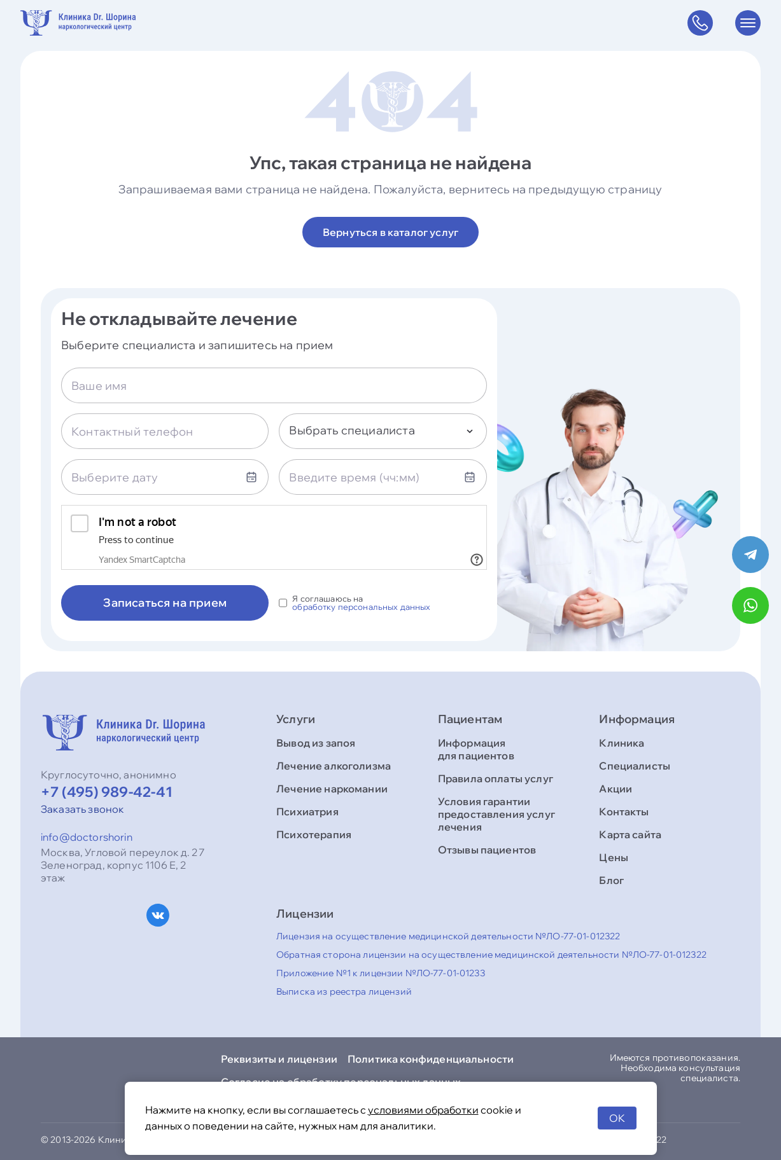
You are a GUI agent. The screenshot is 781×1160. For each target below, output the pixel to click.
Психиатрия (307, 811)
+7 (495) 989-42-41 (106, 792)
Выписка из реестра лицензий (344, 991)
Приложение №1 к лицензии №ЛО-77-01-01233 (380, 973)
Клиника (621, 742)
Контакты (624, 811)
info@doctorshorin (86, 837)
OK (617, 1118)
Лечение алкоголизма (333, 765)
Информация (637, 719)
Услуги (295, 719)
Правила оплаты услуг (495, 778)
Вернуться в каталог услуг (390, 232)
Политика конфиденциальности (431, 1059)
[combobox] (382, 431)
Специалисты (634, 765)
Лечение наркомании (332, 788)
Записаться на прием (164, 602)
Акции (615, 788)
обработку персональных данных (361, 607)
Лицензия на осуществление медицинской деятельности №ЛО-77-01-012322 (448, 936)
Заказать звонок (82, 809)
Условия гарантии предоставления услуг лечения (496, 814)
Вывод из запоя (315, 742)
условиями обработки (423, 1109)
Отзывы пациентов (487, 849)
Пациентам (470, 719)
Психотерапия (313, 834)
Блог (611, 880)
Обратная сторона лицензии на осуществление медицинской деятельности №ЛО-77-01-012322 (491, 954)
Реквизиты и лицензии (279, 1059)
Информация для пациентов (476, 749)
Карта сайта (630, 834)
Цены (613, 857)
